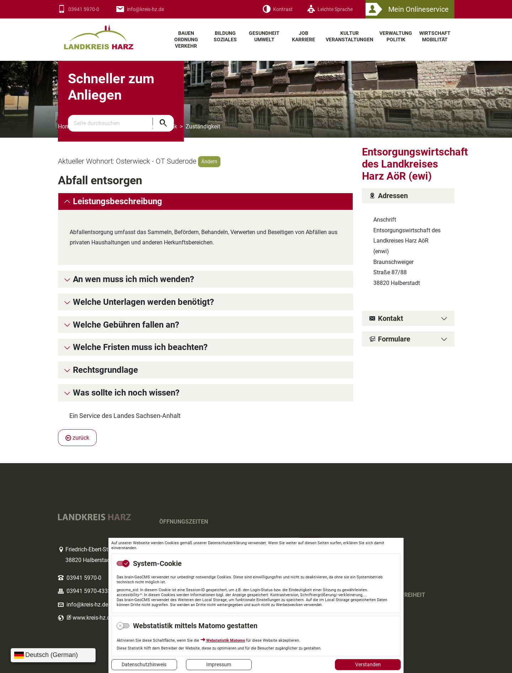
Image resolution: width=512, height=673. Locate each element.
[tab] (205, 201)
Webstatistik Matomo (225, 640)
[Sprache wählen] (53, 655)
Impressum (218, 664)
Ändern (209, 161)
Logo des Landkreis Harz (108, 33)
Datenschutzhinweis (144, 664)
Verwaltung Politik (154, 126)
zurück (77, 437)
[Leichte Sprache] (330, 9)
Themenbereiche (102, 126)
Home (65, 126)
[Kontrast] (277, 9)
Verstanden (368, 664)
